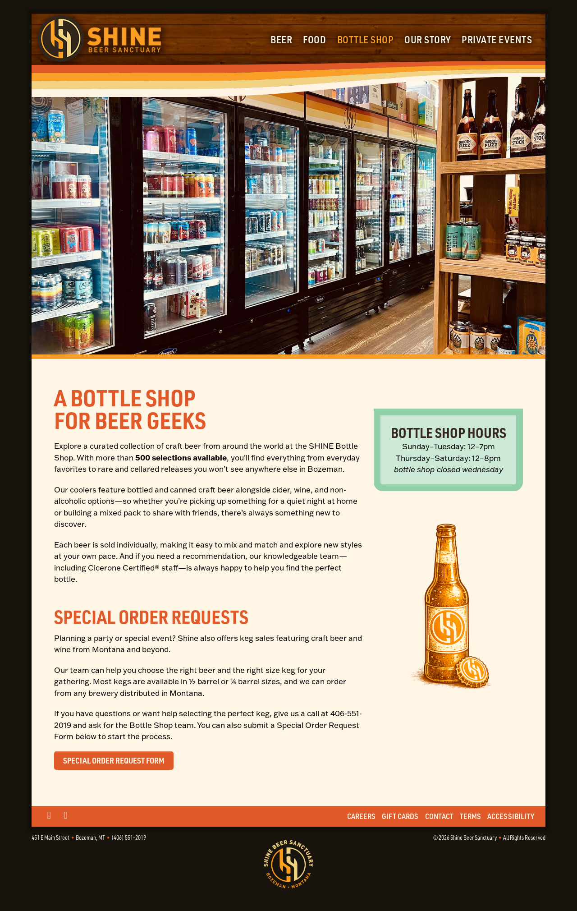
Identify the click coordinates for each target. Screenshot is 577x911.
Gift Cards (400, 816)
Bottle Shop (365, 39)
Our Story (427, 39)
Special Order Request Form (114, 760)
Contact (439, 816)
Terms (470, 816)
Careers (361, 816)
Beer (281, 39)
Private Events (497, 39)
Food (314, 39)
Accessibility (510, 816)
